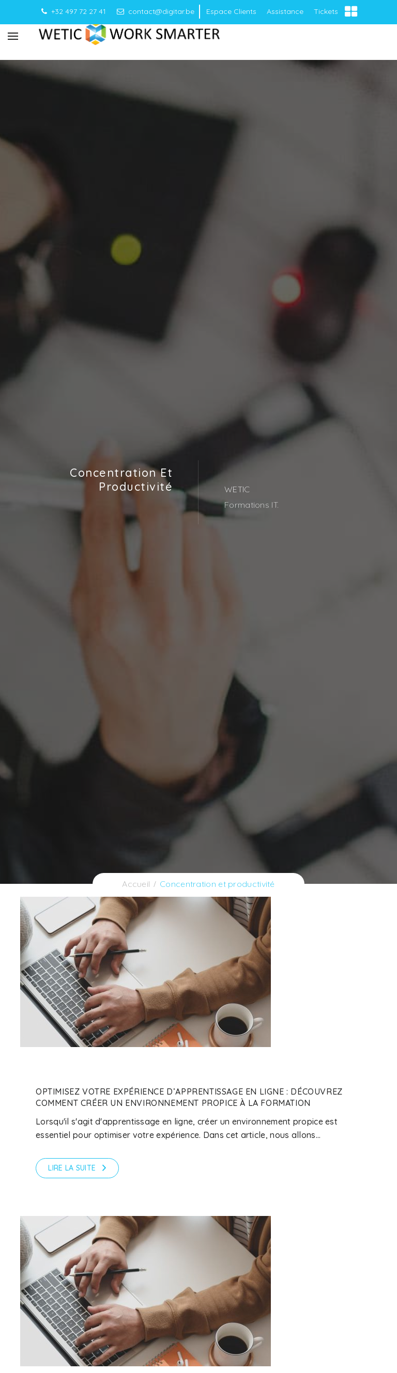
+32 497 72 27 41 (73, 11)
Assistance (285, 11)
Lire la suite (72, 1168)
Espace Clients (231, 11)
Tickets (326, 11)
